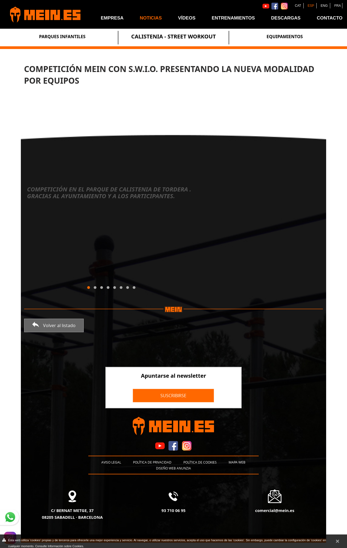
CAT (298, 6)
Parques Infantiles (62, 37)
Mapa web (237, 462)
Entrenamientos (233, 18)
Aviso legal (111, 462)
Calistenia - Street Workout (173, 36)
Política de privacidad (152, 462)
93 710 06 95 (173, 510)
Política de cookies (200, 462)
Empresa (112, 18)
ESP (311, 6)
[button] (88, 287)
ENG (325, 6)
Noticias (151, 18)
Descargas (286, 18)
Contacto (329, 18)
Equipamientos (285, 37)
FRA (337, 6)
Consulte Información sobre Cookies (59, 546)
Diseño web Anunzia (173, 468)
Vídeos (186, 18)
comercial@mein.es (274, 510)
